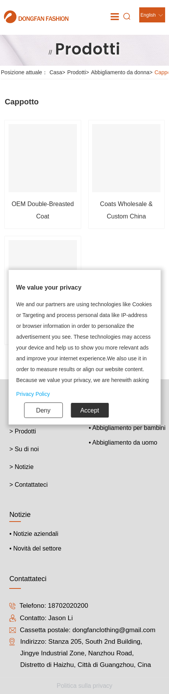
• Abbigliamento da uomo (123, 442)
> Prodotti (22, 431)
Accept (89, 410)
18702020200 (68, 606)
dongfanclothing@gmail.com (113, 630)
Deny (43, 410)
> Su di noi (24, 449)
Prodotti (79, 72)
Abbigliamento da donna (122, 72)
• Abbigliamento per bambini (127, 428)
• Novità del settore (35, 548)
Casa (58, 72)
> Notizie (21, 467)
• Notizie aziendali (33, 533)
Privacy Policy (33, 394)
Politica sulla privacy (84, 685)
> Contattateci (28, 484)
